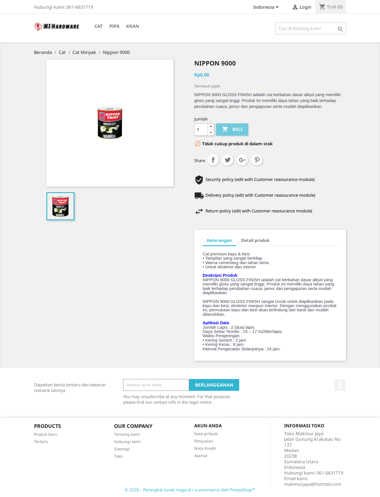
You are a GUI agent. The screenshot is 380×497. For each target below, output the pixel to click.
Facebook (339, 385)
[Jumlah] (201, 129)
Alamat (200, 455)
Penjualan (203, 441)
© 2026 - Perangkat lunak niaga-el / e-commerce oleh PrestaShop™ (190, 490)
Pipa (114, 26)
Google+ (242, 159)
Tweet (227, 159)
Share (213, 159)
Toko (118, 456)
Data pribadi (206, 433)
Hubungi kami (127, 441)
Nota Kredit (205, 448)
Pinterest (257, 159)
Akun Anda (208, 426)
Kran (132, 26)
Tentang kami (127, 434)
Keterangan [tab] (219, 240)
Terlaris (41, 441)
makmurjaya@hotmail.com (312, 484)
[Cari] (310, 28)
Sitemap (122, 448)
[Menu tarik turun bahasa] (267, 7)
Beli (232, 129)
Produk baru (45, 434)
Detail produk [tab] (255, 240)
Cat (98, 26)
